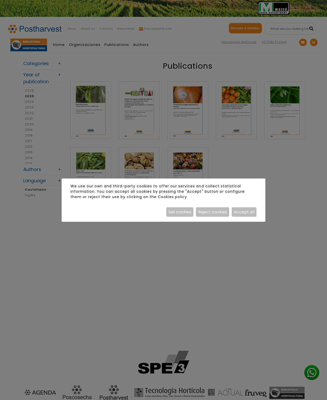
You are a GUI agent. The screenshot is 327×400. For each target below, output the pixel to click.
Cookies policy (172, 196)
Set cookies (179, 212)
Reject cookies (212, 212)
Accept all (244, 212)
